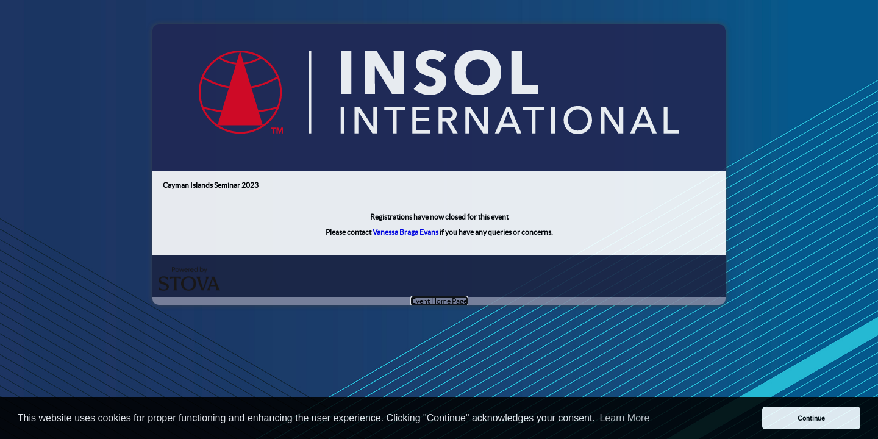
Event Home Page (439, 301)
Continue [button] (811, 418)
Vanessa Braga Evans (405, 232)
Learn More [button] (624, 418)
